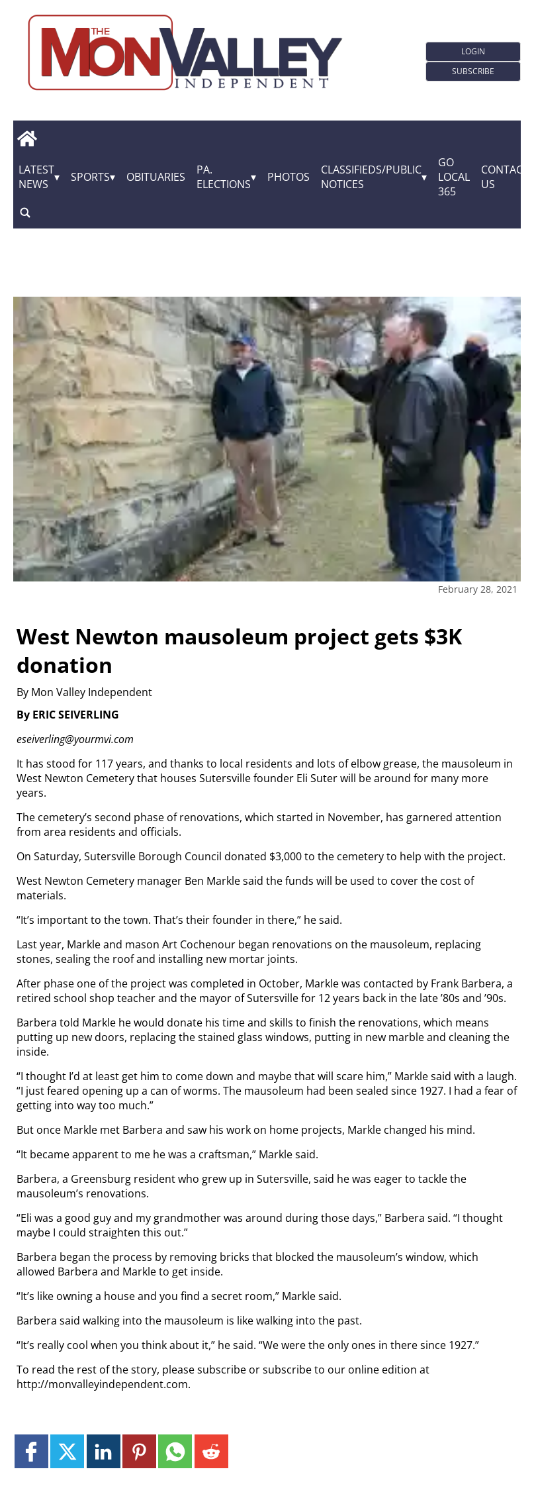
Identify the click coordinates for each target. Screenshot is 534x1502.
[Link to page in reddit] (211, 1451)
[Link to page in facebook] (31, 1451)
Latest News (36, 176)
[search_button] (25, 212)
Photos (288, 177)
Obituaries (155, 177)
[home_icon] (26, 138)
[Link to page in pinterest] (139, 1451)
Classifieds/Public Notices (371, 176)
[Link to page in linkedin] (103, 1451)
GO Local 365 (454, 177)
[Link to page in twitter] (67, 1451)
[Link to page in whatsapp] (175, 1451)
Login (473, 51)
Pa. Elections (224, 176)
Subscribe (473, 71)
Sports (90, 177)
